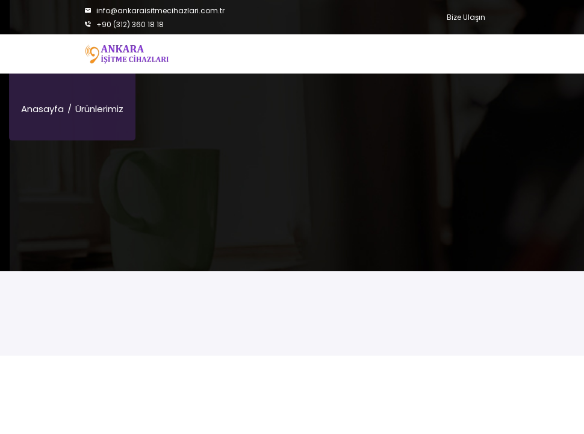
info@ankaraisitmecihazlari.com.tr (154, 10)
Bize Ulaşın (466, 17)
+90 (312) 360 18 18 (124, 24)
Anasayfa (42, 108)
